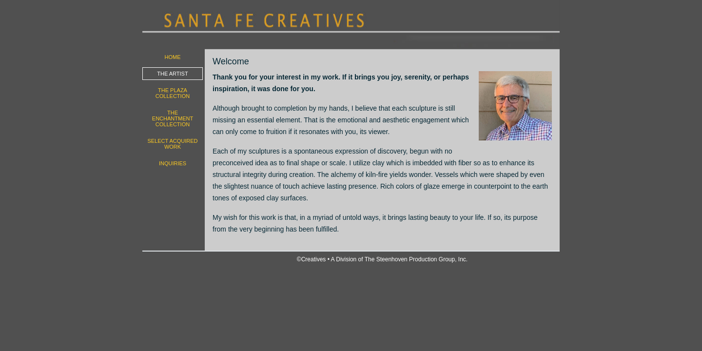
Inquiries (172, 163)
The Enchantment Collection (172, 118)
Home (173, 57)
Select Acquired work (172, 144)
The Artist (172, 74)
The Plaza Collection (173, 93)
